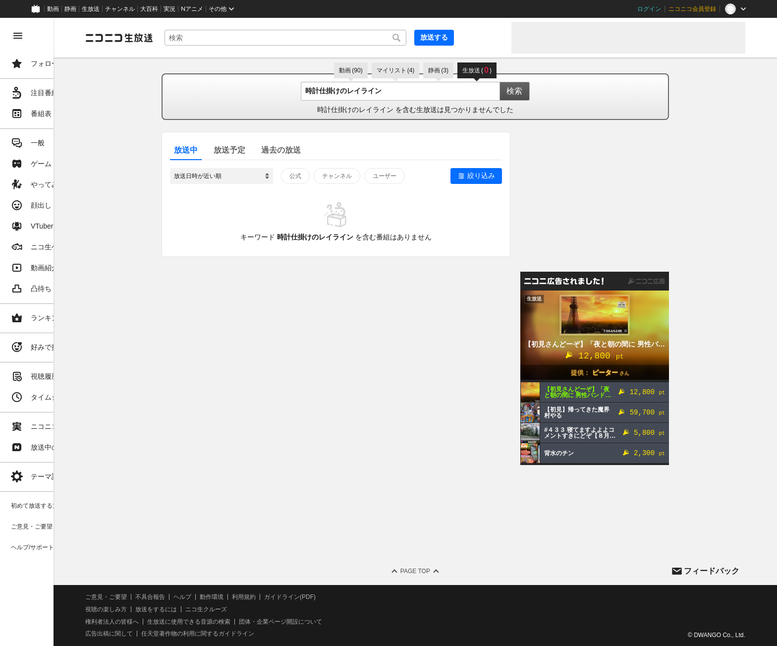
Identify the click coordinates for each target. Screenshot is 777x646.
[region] (55, 332)
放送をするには (213, 609)
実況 (169, 9)
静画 (70, 9)
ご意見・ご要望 (163, 596)
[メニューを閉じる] (18, 36)
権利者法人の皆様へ (169, 621)
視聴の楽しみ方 (163, 609)
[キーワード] (337, 38)
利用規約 (301, 597)
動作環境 (269, 597)
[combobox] (337, 38)
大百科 (149, 9)
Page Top (444, 571)
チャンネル (120, 9)
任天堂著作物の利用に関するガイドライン (255, 634)
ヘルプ (240, 597)
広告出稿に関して (166, 633)
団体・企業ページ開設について (338, 622)
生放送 (91, 9)
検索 (543, 91)
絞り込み (510, 175)
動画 (53, 9)
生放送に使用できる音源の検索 (246, 622)
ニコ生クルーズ (263, 609)
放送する (480, 37)
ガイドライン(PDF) (347, 597)
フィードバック (711, 571)
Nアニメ (192, 9)
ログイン (649, 9)
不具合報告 (207, 597)
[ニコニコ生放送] (176, 37)
